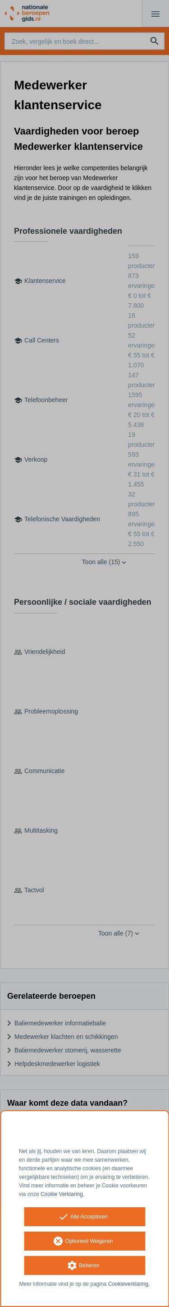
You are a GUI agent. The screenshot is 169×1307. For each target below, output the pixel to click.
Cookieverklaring (128, 1284)
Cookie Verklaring (62, 1194)
